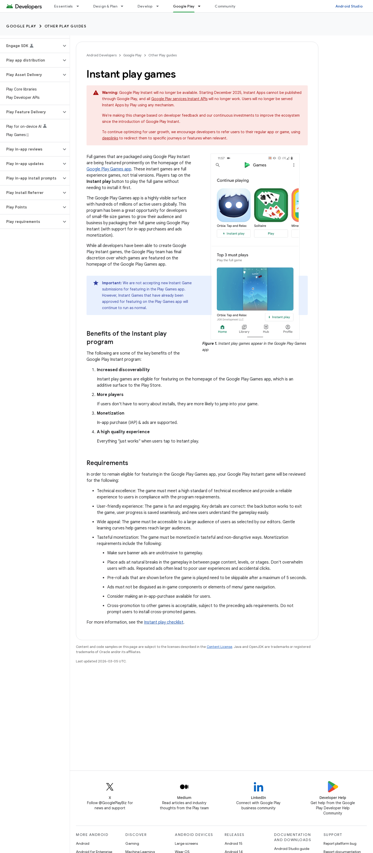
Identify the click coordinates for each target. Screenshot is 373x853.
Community (225, 6)
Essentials (63, 6)
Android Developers (102, 55)
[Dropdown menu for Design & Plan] (124, 6)
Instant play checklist (163, 622)
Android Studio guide (291, 848)
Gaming (132, 843)
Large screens (186, 843)
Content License (219, 647)
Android (82, 843)
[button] (30, 46)
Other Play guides (66, 26)
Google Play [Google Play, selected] (184, 6)
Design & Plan (105, 6)
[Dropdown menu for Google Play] (202, 6)
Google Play (21, 26)
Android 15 (233, 843)
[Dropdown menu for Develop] (160, 6)
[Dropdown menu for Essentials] (80, 6)
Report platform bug (340, 843)
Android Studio (349, 6)
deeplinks (110, 138)
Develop (145, 6)
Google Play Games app (109, 169)
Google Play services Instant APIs (179, 98)
